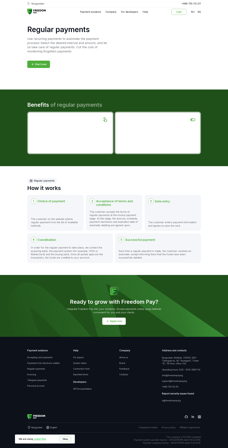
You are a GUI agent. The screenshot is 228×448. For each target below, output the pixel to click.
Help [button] (145, 11)
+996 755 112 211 (191, 3)
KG (199, 11)
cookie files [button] (40, 439)
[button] (38, 64)
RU (193, 11)
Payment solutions (90, 11)
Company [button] (111, 11)
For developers (129, 11)
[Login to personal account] (179, 12)
